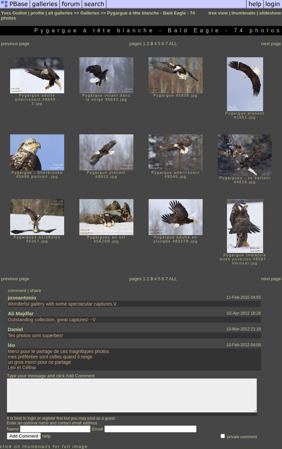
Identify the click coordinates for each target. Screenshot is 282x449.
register (48, 418)
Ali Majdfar (21, 313)
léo (11, 345)
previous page (15, 43)
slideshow (270, 12)
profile (37, 12)
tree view (218, 12)
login (31, 418)
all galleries (60, 12)
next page (271, 43)
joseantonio (22, 297)
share (35, 290)
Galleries (89, 12)
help (46, 436)
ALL (173, 43)
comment (17, 290)
